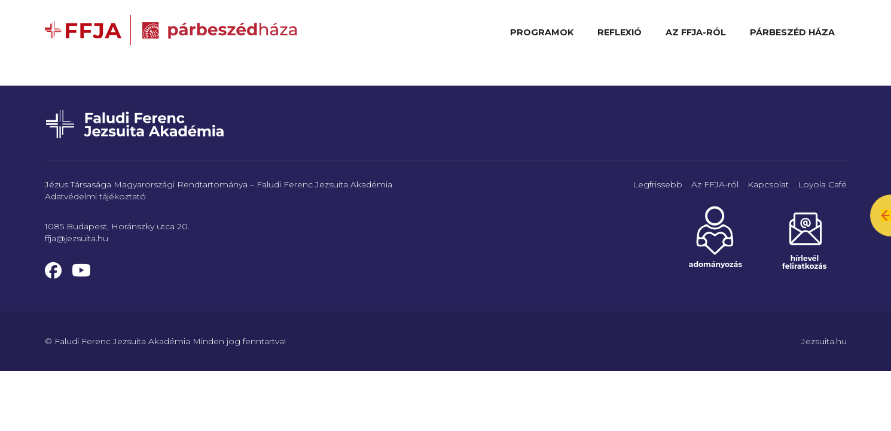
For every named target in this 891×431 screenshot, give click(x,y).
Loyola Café (822, 184)
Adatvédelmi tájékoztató (95, 196)
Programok (541, 32)
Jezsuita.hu (824, 341)
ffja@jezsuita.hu (76, 238)
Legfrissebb (657, 184)
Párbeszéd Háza (792, 32)
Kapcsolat (768, 184)
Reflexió (619, 32)
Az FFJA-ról (696, 32)
